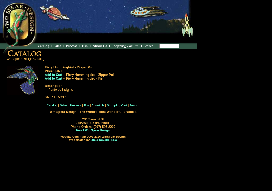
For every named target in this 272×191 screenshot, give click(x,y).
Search (134, 105)
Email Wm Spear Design (93, 130)
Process (75, 105)
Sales (63, 105)
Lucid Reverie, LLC (103, 139)
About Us (97, 105)
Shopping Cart (117, 105)
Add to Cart (53, 75)
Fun (86, 105)
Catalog (52, 105)
